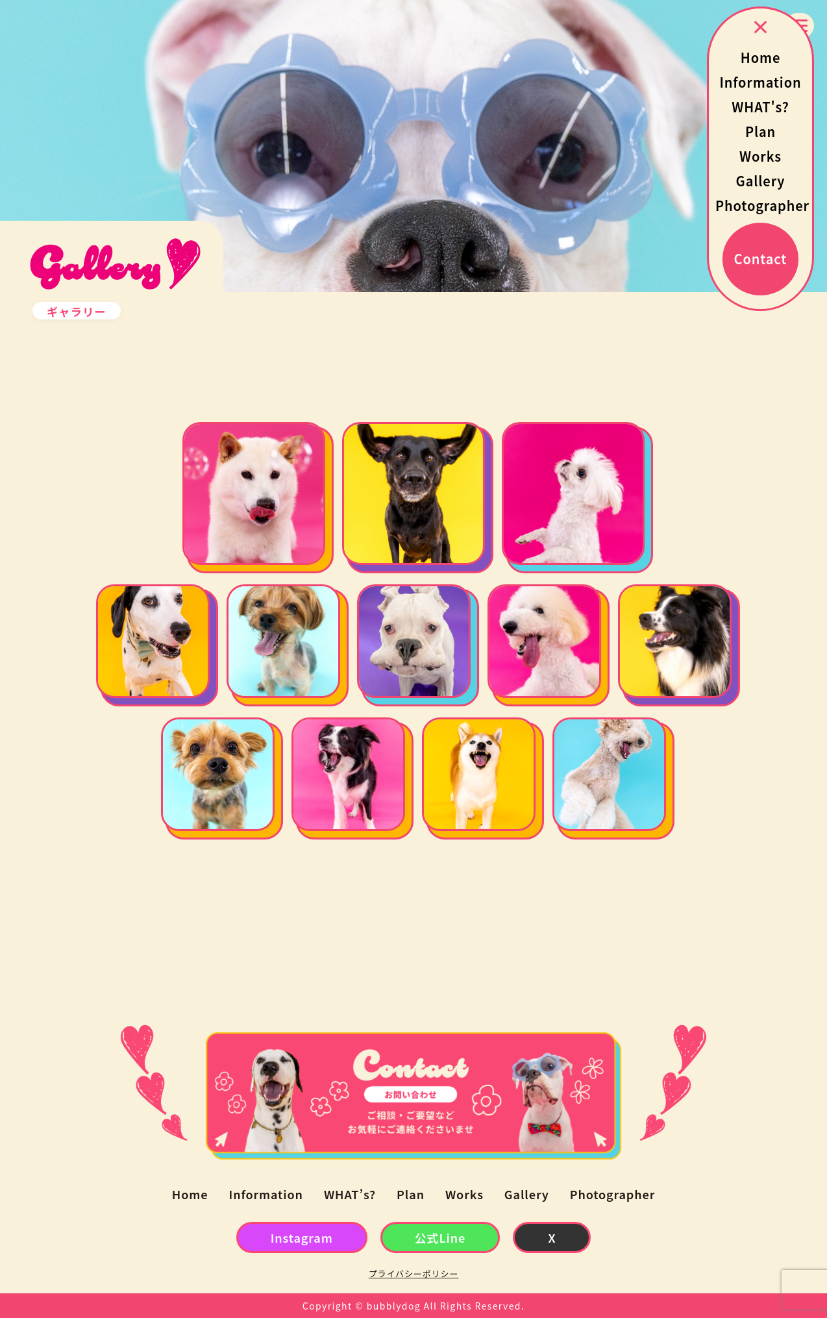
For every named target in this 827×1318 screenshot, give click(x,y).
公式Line (440, 1237)
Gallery (760, 180)
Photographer (762, 205)
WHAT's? (760, 106)
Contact (760, 258)
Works (760, 156)
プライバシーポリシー (414, 1273)
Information (760, 82)
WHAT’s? (350, 1194)
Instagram (302, 1237)
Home (761, 57)
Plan (760, 131)
